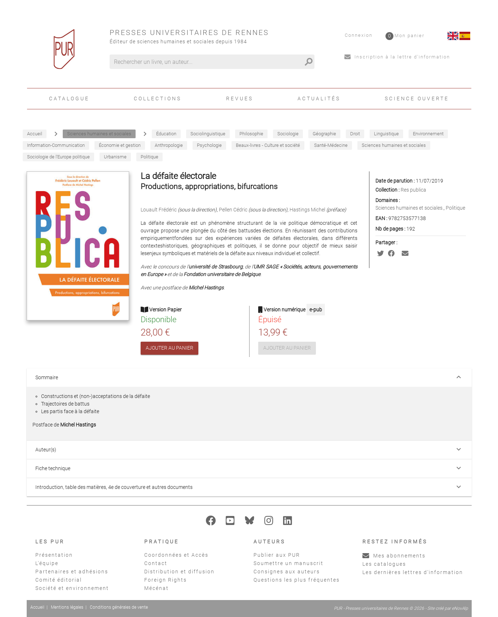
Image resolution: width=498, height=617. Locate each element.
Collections (157, 98)
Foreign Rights (165, 580)
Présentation (54, 555)
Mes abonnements (394, 556)
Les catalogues (384, 564)
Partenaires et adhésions (71, 571)
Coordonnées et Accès (176, 555)
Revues (239, 98)
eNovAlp (460, 608)
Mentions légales (67, 607)
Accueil (37, 607)
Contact (155, 563)
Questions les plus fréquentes (297, 580)
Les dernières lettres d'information (412, 572)
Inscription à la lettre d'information (397, 57)
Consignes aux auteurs (287, 571)
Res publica (413, 190)
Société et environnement (72, 588)
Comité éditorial (58, 580)
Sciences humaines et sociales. (409, 208)
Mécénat (156, 588)
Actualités (319, 98)
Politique (455, 208)
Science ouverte (417, 98)
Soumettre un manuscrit (288, 563)
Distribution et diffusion (179, 571)
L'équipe (46, 563)
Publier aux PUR (277, 555)
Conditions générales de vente (119, 607)
